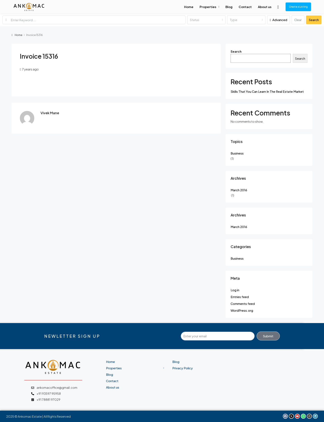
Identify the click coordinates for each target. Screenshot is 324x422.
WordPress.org (242, 310)
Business (237, 153)
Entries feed (240, 297)
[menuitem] (278, 6)
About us (265, 7)
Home (188, 7)
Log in (235, 290)
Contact (245, 7)
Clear (298, 20)
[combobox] (206, 19)
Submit (268, 336)
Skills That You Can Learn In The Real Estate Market (267, 91)
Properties (208, 7)
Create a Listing (298, 6)
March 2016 (239, 190)
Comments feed (243, 304)
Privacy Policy (182, 368)
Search (314, 20)
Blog (228, 7)
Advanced (278, 20)
